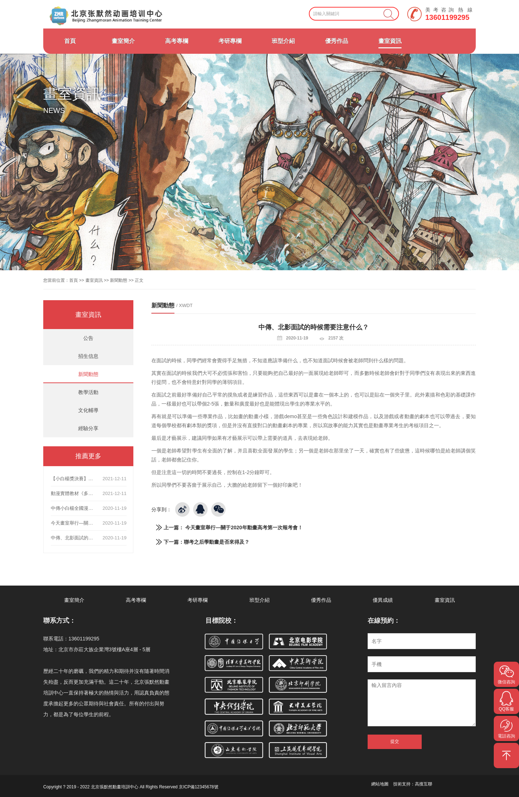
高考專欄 (176, 41)
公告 (88, 338)
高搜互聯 (423, 784)
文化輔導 (88, 410)
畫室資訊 (390, 41)
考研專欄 (229, 41)
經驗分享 (88, 428)
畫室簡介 (123, 41)
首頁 (70, 41)
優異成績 (383, 600)
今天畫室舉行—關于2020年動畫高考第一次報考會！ (243, 527)
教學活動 (88, 392)
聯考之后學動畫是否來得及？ (216, 542)
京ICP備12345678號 (198, 786)
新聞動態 (118, 280)
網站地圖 (380, 784)
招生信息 (88, 356)
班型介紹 (283, 41)
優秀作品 (336, 41)
